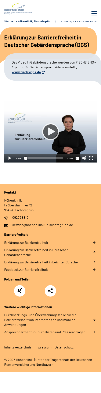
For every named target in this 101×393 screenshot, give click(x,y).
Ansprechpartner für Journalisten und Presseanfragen (45, 332)
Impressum (43, 347)
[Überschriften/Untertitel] (77, 158)
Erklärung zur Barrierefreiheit (26, 242)
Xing (19, 288)
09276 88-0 (20, 217)
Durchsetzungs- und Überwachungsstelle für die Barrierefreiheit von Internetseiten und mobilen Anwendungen (40, 320)
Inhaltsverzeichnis (18, 347)
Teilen (50, 290)
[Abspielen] (50, 131)
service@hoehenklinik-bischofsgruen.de (42, 225)
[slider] (44, 158)
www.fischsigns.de (26, 72)
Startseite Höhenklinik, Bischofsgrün (27, 21)
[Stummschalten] (84, 158)
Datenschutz (64, 347)
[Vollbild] (91, 158)
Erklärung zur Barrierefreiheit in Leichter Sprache (41, 262)
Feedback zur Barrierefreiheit (26, 269)
